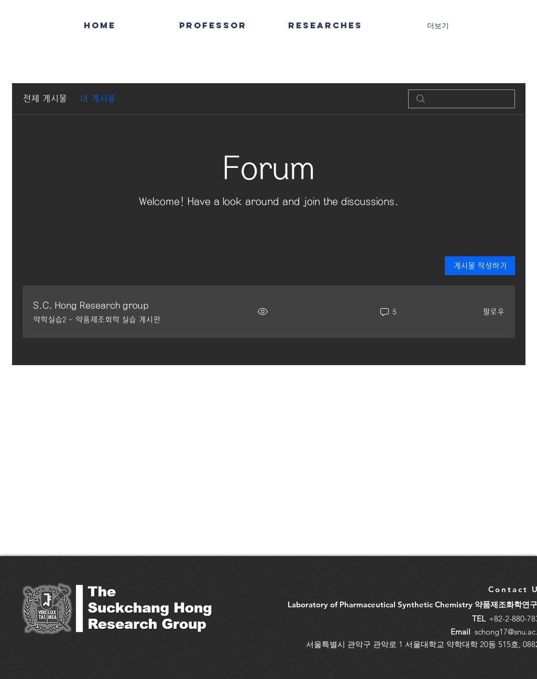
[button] (325, 25)
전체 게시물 (45, 98)
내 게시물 (98, 98)
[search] (461, 98)
